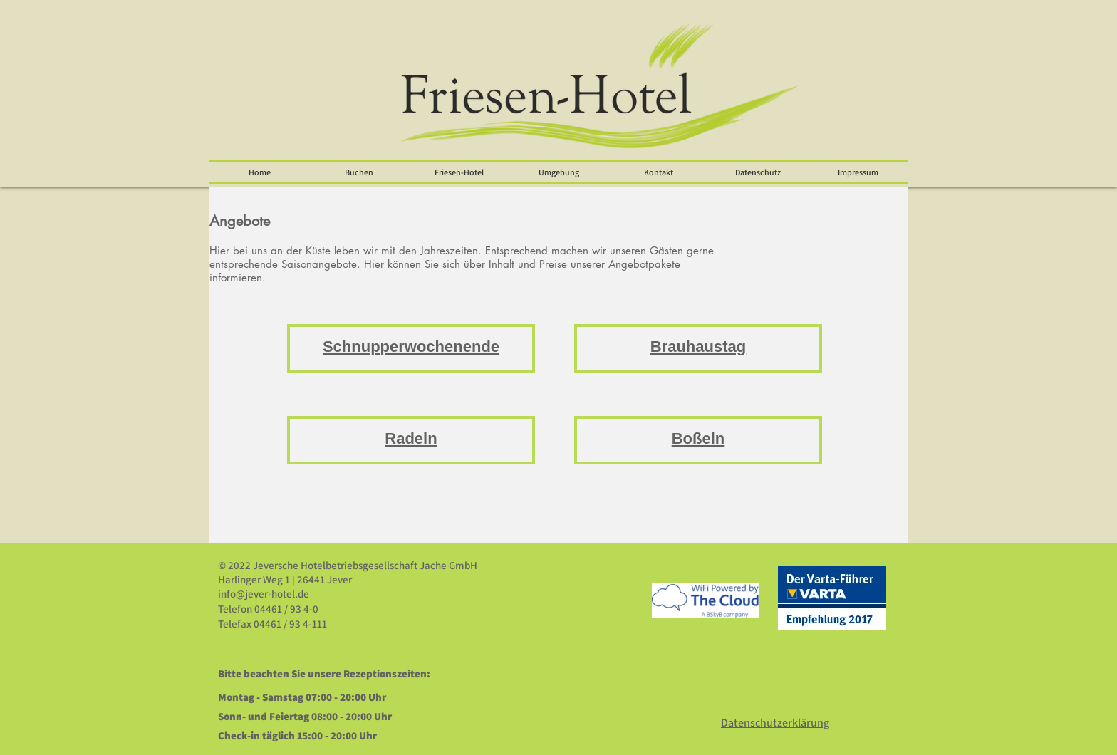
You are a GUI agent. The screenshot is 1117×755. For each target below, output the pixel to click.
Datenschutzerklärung (775, 722)
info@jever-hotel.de (263, 593)
